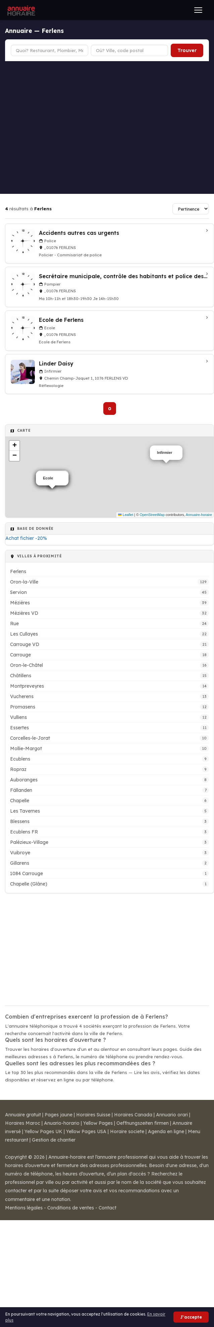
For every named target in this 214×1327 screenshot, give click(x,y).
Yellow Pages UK (43, 1131)
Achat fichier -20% (26, 538)
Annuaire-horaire (199, 515)
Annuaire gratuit (23, 1115)
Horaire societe (127, 1131)
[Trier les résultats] (190, 208)
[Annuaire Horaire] (20, 10)
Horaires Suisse (93, 1115)
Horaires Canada (133, 1115)
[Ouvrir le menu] (198, 10)
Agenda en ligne (166, 1131)
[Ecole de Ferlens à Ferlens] (109, 330)
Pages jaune (58, 1115)
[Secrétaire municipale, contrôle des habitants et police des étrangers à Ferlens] (109, 287)
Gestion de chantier (53, 1140)
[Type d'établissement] (49, 50)
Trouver (187, 50)
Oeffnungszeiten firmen (142, 1123)
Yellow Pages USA (86, 1131)
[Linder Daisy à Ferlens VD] (109, 374)
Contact (107, 1208)
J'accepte (191, 1317)
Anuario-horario (61, 1123)
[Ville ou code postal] (129, 50)
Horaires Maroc (22, 1123)
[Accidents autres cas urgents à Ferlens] (109, 243)
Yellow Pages (98, 1123)
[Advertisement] (63, 127)
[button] (14, 446)
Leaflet (125, 515)
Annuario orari (172, 1115)
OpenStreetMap (152, 515)
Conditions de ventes (70, 1208)
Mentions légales (24, 1208)
